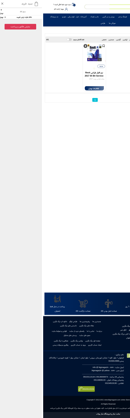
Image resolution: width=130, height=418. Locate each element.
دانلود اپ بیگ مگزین (17, 321)
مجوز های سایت (41, 335)
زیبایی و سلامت (93, 16)
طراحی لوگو (30, 321)
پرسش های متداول (27, 335)
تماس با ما (47, 331)
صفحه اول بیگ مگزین (49, 340)
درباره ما (56, 331)
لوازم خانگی (106, 16)
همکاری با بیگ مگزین (18, 340)
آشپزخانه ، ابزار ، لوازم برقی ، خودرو (31, 16)
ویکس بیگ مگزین (33, 340)
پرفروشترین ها (42, 321)
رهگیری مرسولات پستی (100, 333)
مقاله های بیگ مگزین (43, 325)
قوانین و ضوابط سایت (16, 331)
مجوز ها (110, 330)
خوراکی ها (69, 23)
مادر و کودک (51, 16)
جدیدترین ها (53, 321)
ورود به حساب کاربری (35, 345)
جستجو (115, 286)
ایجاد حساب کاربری (51, 345)
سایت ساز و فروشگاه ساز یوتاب (65, 414)
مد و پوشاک (11, 16)
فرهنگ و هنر (79, 16)
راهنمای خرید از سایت (33, 331)
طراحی (60, 23)
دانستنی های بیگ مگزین (25, 325)
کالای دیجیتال (118, 16)
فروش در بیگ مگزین (86, 326)
